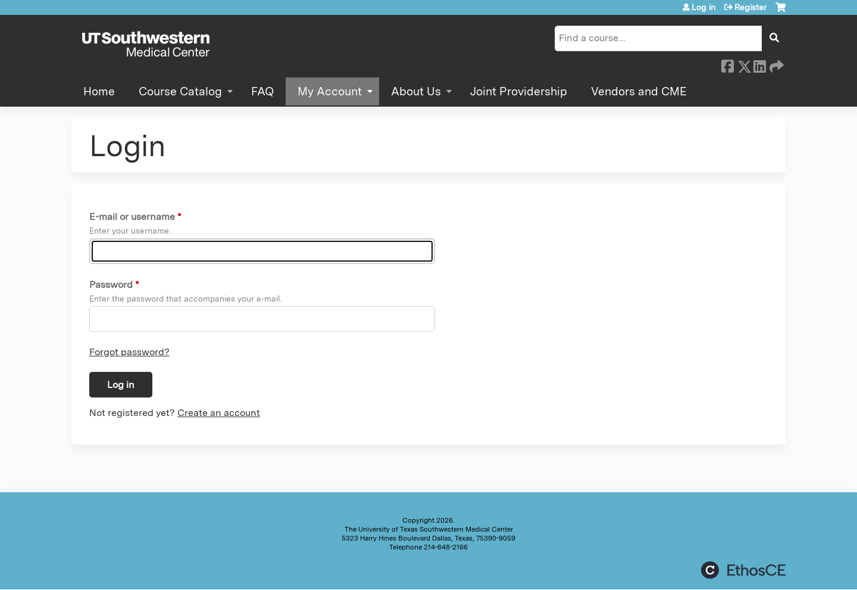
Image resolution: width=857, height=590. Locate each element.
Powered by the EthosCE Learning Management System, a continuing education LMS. (743, 570)
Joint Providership (518, 91)
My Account (330, 91)
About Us (416, 91)
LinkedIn (759, 64)
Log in (703, 7)
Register (750, 7)
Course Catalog (180, 91)
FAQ (262, 91)
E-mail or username (132, 216)
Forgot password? (129, 352)
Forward (775, 64)
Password (111, 284)
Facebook (727, 64)
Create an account (218, 412)
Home (99, 91)
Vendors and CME (639, 91)
